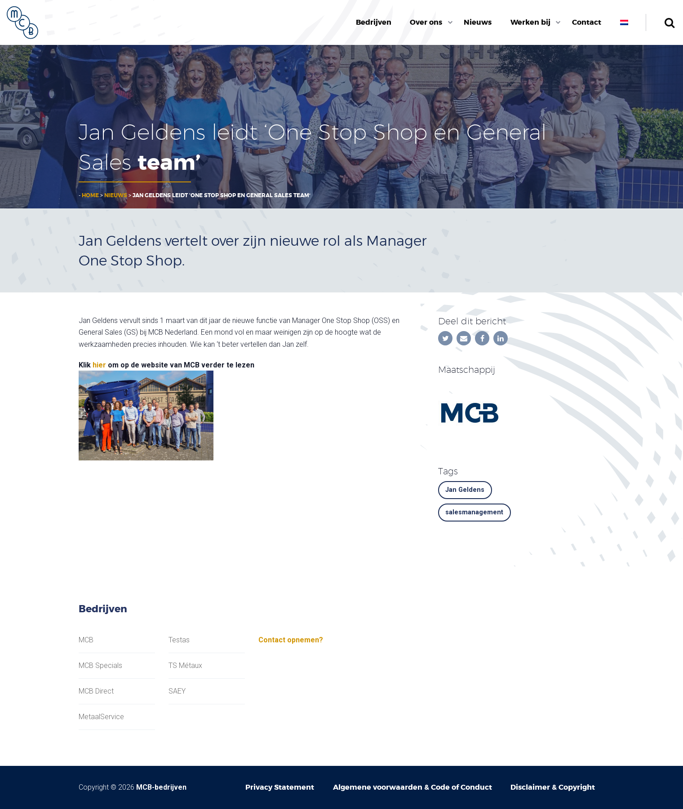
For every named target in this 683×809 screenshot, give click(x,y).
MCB (86, 640)
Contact (586, 22)
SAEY (177, 691)
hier (99, 365)
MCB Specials (100, 665)
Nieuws (478, 22)
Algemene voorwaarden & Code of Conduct (412, 787)
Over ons (426, 22)
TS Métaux (185, 665)
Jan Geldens (464, 490)
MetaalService (101, 717)
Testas (179, 640)
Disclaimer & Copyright (552, 787)
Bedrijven (373, 22)
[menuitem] (373, 22)
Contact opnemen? (290, 640)
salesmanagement (474, 512)
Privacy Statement (279, 787)
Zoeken (669, 22)
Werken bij (530, 22)
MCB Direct (96, 691)
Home (90, 195)
